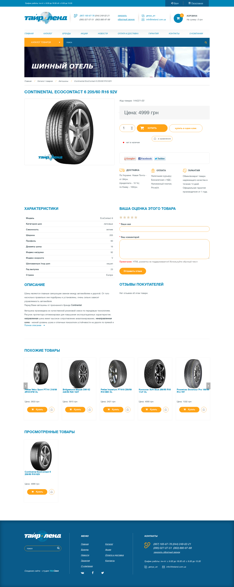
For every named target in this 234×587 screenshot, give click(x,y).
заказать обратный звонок (126, 17)
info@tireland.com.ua (156, 19)
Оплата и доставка (128, 33)
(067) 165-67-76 (87, 15)
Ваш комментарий (130, 237)
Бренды (66, 33)
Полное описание (34, 325)
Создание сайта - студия (41, 571)
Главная (29, 33)
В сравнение (162, 138)
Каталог (48, 33)
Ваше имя (126, 224)
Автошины (63, 81)
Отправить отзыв (133, 271)
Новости (103, 33)
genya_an (150, 15)
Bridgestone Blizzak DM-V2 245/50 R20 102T (76, 390)
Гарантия (154, 33)
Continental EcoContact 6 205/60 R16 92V (92, 81)
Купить (148, 128)
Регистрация (195, 3)
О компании (196, 33)
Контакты (174, 33)
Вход (175, 3)
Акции (84, 33)
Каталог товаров (44, 81)
